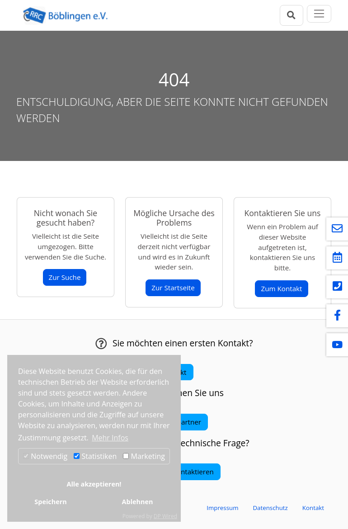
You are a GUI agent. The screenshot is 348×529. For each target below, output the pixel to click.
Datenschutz (270, 508)
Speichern (50, 501)
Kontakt (313, 508)
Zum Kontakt (281, 288)
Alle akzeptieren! (94, 484)
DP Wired (165, 516)
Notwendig (45, 456)
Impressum (222, 508)
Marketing (144, 456)
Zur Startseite (173, 287)
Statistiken (95, 456)
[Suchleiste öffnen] (291, 15)
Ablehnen (137, 501)
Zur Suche (65, 277)
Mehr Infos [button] (110, 438)
